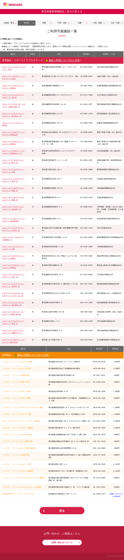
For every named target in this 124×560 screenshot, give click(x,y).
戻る (62, 511)
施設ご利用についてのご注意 (64, 60)
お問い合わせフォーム (62, 542)
